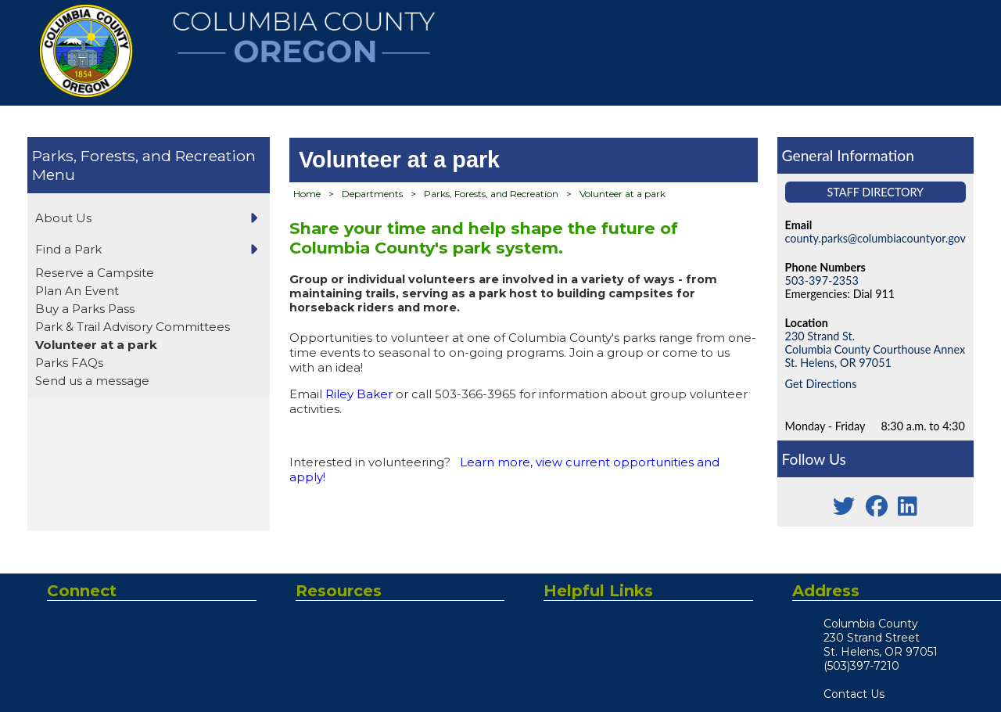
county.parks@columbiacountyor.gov (875, 238)
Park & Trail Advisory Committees (132, 326)
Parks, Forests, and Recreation (144, 155)
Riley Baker (359, 394)
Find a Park (68, 249)
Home (307, 194)
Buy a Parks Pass (85, 308)
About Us (63, 217)
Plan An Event (77, 290)
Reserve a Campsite (94, 272)
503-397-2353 (822, 280)
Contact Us (853, 694)
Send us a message (92, 380)
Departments (372, 194)
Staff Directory (875, 192)
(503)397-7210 (861, 666)
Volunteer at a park (96, 344)
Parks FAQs (69, 362)
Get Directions (821, 383)
